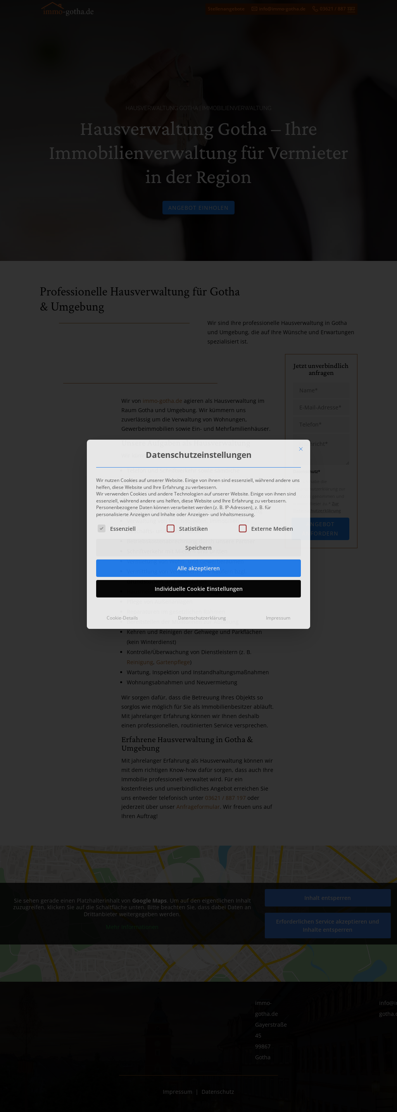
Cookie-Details (122, 564)
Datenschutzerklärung (202, 564)
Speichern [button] (198, 494)
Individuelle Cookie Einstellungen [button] (199, 535)
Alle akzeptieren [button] (198, 515)
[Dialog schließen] (301, 395)
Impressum (278, 564)
